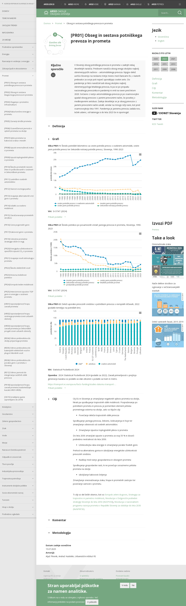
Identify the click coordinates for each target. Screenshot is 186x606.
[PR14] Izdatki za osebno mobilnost (15, 207)
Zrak (4, 428)
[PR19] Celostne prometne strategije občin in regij (15, 240)
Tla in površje (8, 464)
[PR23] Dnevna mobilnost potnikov (15, 276)
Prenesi (155, 229)
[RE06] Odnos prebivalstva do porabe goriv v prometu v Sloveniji (17, 363)
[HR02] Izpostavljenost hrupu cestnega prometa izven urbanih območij (18, 316)
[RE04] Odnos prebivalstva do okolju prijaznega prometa (17, 339)
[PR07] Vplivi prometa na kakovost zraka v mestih (15, 139)
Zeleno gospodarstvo (11, 421)
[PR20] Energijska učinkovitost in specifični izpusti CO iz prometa (18, 250)
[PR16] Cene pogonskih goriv (16, 225)
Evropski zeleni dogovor (116, 494)
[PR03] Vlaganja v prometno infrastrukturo (16, 103)
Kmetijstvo (6, 407)
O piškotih (92, 602)
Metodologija (159, 97)
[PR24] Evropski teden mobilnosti (18, 284)
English (161, 40)
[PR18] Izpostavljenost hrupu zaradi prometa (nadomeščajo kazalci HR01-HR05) (17, 387)
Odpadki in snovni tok (11, 457)
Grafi (154, 83)
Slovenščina (163, 36)
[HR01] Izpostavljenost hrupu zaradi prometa (17, 305)
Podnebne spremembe (12, 47)
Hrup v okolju (8, 507)
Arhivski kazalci (122, 579)
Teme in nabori (9, 18)
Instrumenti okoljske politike (14, 485)
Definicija (157, 78)
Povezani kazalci (122, 576)
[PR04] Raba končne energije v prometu (17, 113)
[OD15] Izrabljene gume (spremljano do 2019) (14, 398)
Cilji (154, 88)
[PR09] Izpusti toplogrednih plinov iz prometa (19, 158)
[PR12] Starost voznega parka (17, 189)
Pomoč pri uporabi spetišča (91, 579)
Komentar (157, 92)
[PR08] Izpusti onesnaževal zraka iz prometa (19, 149)
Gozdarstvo (7, 414)
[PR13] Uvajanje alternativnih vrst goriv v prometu (19, 197)
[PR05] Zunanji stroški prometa (17, 121)
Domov (5, 11)
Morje (4, 442)
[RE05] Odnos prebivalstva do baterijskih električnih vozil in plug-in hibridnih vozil (17, 350)
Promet (5, 75)
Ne (133, 586)
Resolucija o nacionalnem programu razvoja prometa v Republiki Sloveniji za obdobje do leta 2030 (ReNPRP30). (107, 505)
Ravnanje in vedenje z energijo (15, 61)
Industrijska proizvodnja (13, 471)
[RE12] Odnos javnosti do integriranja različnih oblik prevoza (15, 375)
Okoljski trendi (9, 25)
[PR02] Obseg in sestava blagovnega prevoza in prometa (18, 93)
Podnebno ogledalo (11, 514)
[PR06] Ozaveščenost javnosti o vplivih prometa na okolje (18, 129)
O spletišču (84, 576)
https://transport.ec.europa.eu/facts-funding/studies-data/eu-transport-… (82, 384)
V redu (125, 586)
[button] (180, 4)
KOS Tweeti (157, 124)
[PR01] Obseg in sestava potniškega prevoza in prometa (18, 84)
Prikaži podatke (55, 217)
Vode (4, 435)
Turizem (5, 500)
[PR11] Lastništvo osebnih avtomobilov (15, 180)
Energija (5, 54)
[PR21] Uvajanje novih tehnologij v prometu (19, 259)
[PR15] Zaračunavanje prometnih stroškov (18, 216)
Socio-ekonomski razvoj (12, 492)
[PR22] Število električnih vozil (17, 268)
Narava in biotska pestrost (14, 450)
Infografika (8, 32)
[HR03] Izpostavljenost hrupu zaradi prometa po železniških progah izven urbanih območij (17, 328)
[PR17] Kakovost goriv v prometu (18, 232)
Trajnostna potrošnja (11, 478)
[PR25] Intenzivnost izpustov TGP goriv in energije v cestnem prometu (18, 294)
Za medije (6, 39)
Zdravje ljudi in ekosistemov (14, 68)
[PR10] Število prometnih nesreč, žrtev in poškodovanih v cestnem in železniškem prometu (18, 169)
